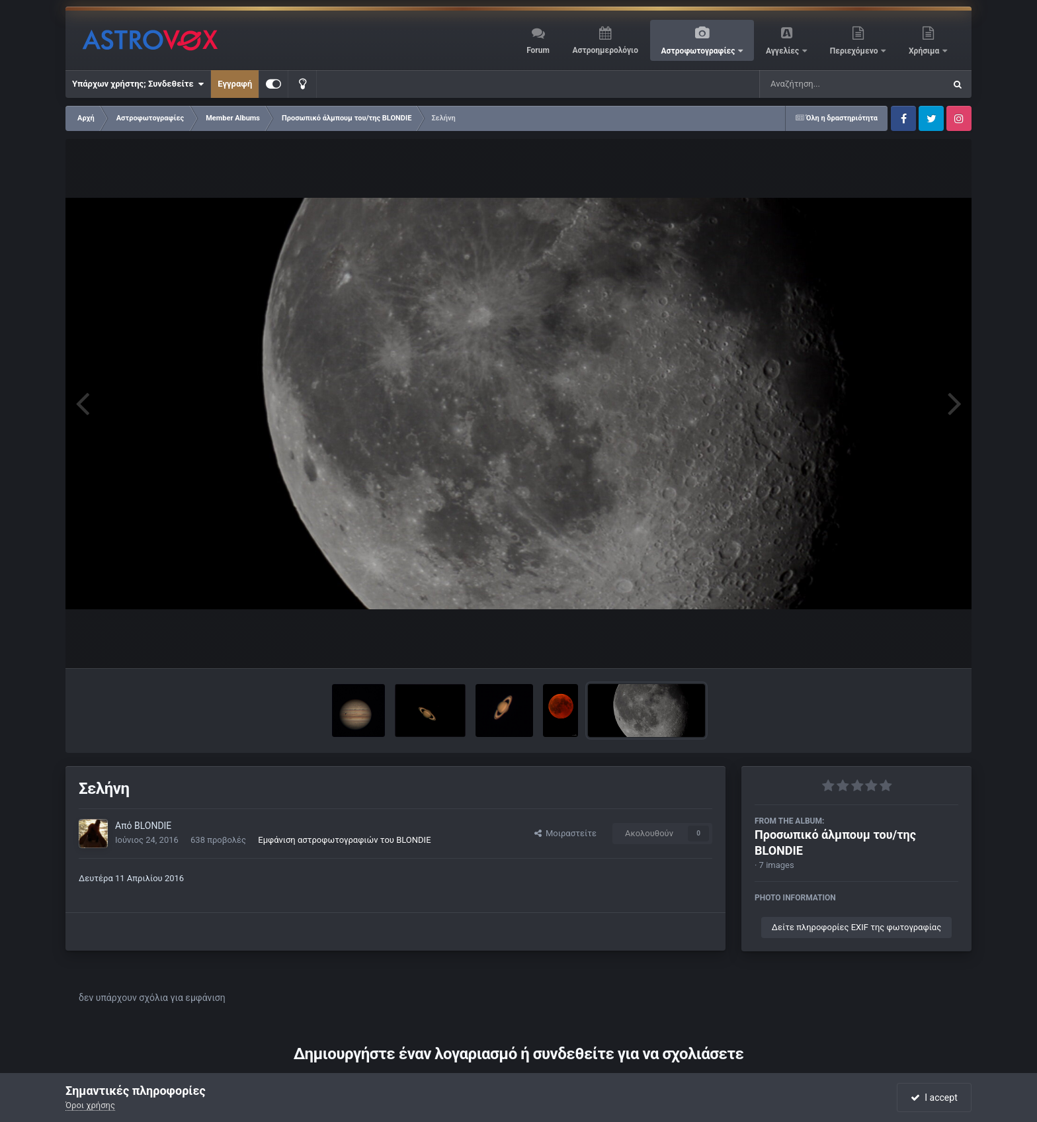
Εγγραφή (235, 84)
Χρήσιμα (925, 51)
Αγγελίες (783, 51)
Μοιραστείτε (565, 833)
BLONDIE (152, 825)
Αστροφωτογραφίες (699, 51)
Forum (538, 50)
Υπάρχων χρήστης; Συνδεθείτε (138, 84)
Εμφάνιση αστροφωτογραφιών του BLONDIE (344, 840)
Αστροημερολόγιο (605, 50)
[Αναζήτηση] (825, 84)
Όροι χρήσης (90, 1105)
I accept (934, 1097)
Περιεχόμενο (855, 51)
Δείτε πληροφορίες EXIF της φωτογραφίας (856, 927)
